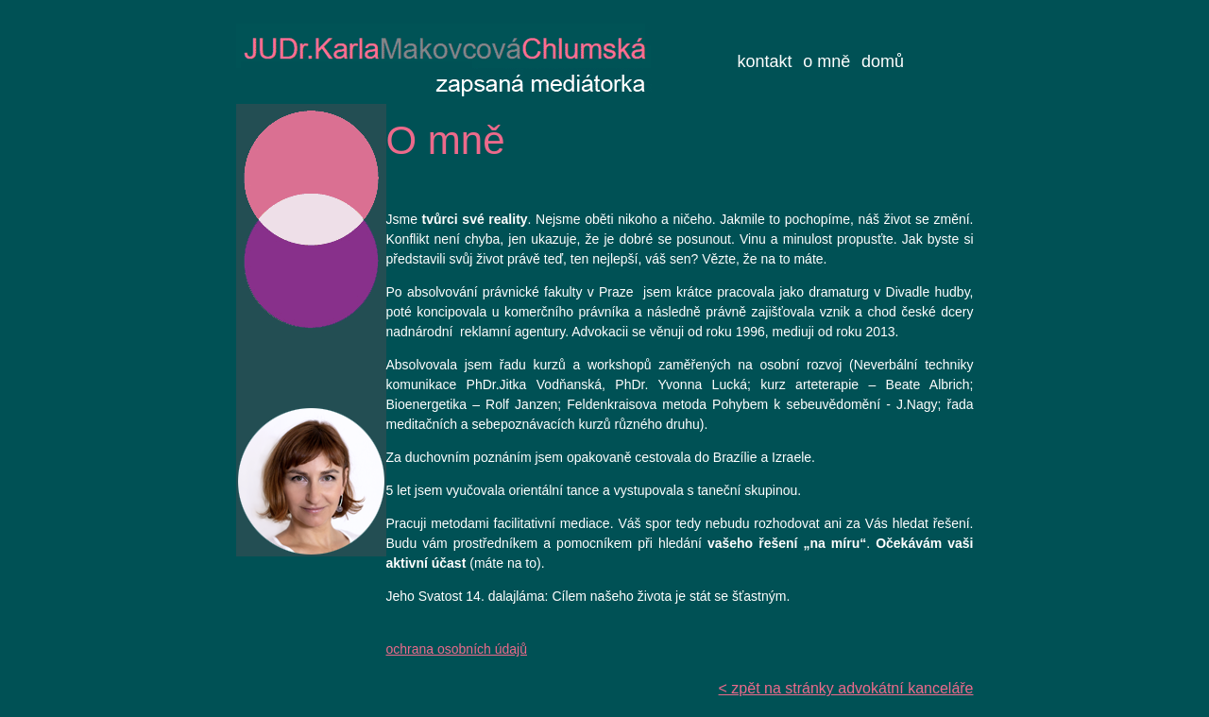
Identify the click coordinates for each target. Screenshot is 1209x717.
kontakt (765, 61)
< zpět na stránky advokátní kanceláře (846, 688)
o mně (826, 61)
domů (882, 61)
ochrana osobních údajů (456, 649)
